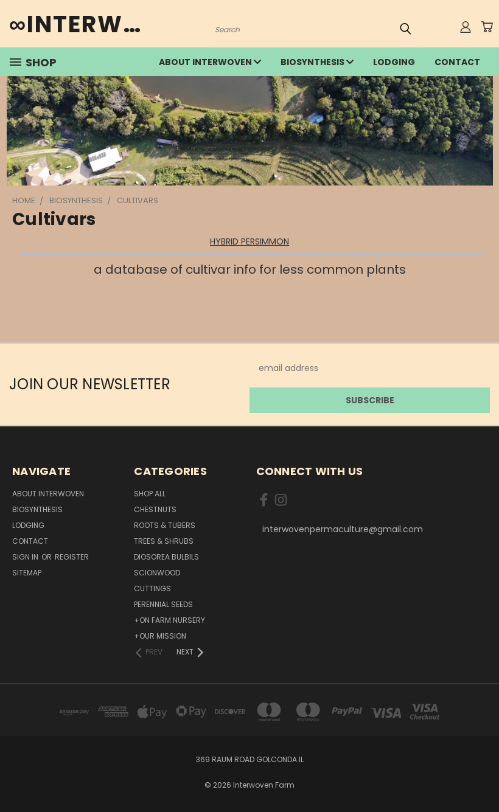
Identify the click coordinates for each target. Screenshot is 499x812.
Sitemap (26, 572)
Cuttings (152, 588)
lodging (394, 62)
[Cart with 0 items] (487, 27)
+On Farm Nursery (169, 620)
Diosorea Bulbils (166, 557)
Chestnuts (155, 509)
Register (72, 557)
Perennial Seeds (163, 604)
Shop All (150, 493)
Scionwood (157, 572)
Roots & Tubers (164, 525)
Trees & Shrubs (164, 541)
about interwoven (210, 62)
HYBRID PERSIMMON (249, 241)
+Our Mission (160, 636)
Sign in (26, 557)
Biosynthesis (317, 62)
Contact (457, 62)
